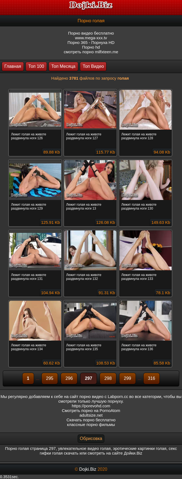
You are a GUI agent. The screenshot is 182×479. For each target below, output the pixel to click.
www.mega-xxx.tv (91, 37)
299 (127, 378)
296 (69, 378)
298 (108, 378)
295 (50, 378)
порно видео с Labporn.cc (103, 396)
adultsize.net (90, 415)
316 (151, 378)
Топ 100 (36, 66)
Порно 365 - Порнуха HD (91, 42)
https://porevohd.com (91, 405)
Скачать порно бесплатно (91, 419)
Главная (12, 66)
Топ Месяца (63, 66)
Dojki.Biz (87, 469)
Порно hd (91, 47)
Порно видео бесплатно (91, 33)
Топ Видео (93, 66)
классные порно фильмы (91, 424)
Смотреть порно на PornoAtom (91, 410)
